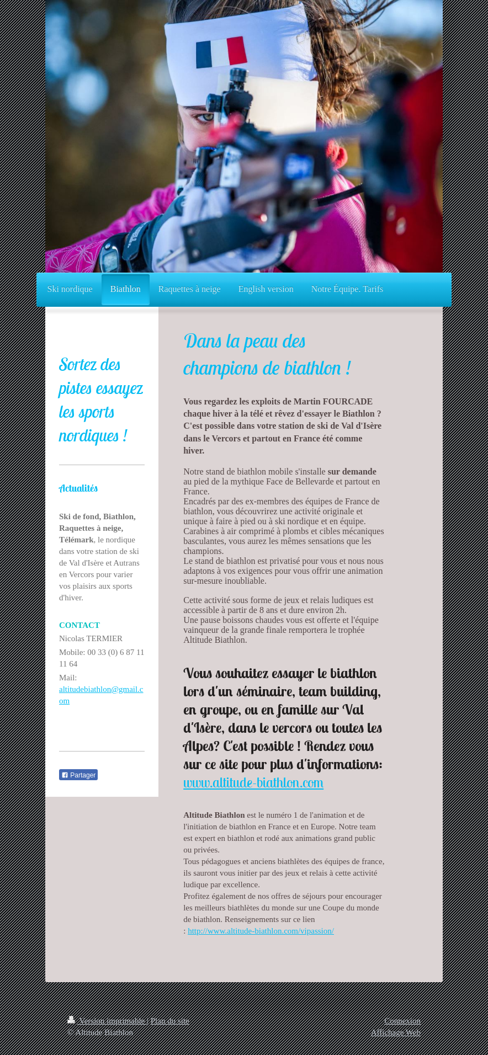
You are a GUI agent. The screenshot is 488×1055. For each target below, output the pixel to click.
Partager (78, 775)
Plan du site (170, 1020)
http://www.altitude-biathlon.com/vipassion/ (261, 930)
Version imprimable (107, 1020)
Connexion (402, 1020)
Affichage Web (396, 1032)
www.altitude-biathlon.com (253, 782)
